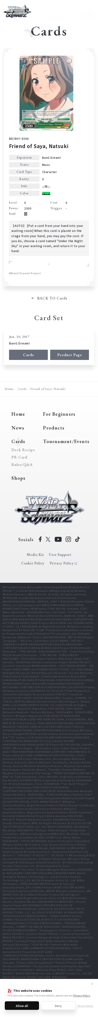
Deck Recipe (22, 450)
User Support (60, 554)
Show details (85, 1005)
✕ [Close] (92, 983)
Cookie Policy (33, 563)
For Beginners (59, 414)
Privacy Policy (81, 995)
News (17, 427)
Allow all (22, 1006)
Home (9, 389)
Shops (18, 478)
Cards (28, 354)
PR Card (19, 457)
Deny (58, 1006)
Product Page (69, 354)
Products (53, 427)
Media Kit (35, 554)
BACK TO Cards (52, 298)
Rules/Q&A (22, 465)
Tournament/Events (66, 441)
